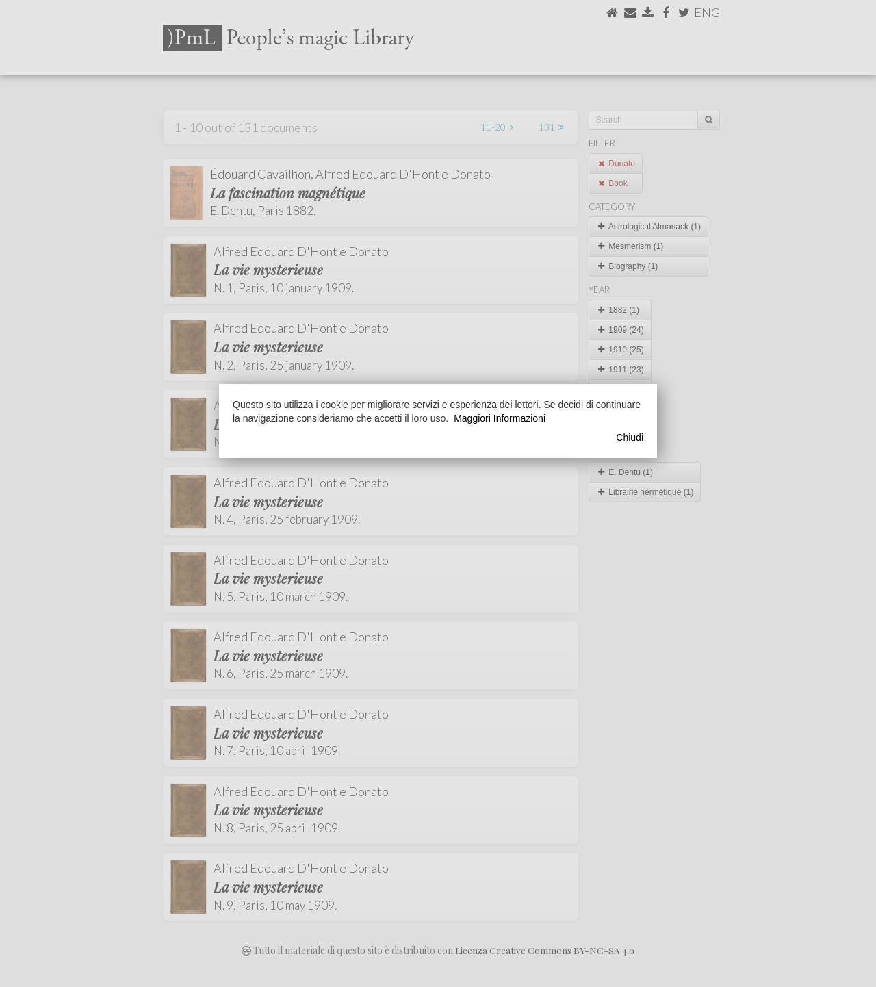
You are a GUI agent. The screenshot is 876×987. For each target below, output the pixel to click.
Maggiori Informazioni (499, 418)
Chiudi (629, 437)
